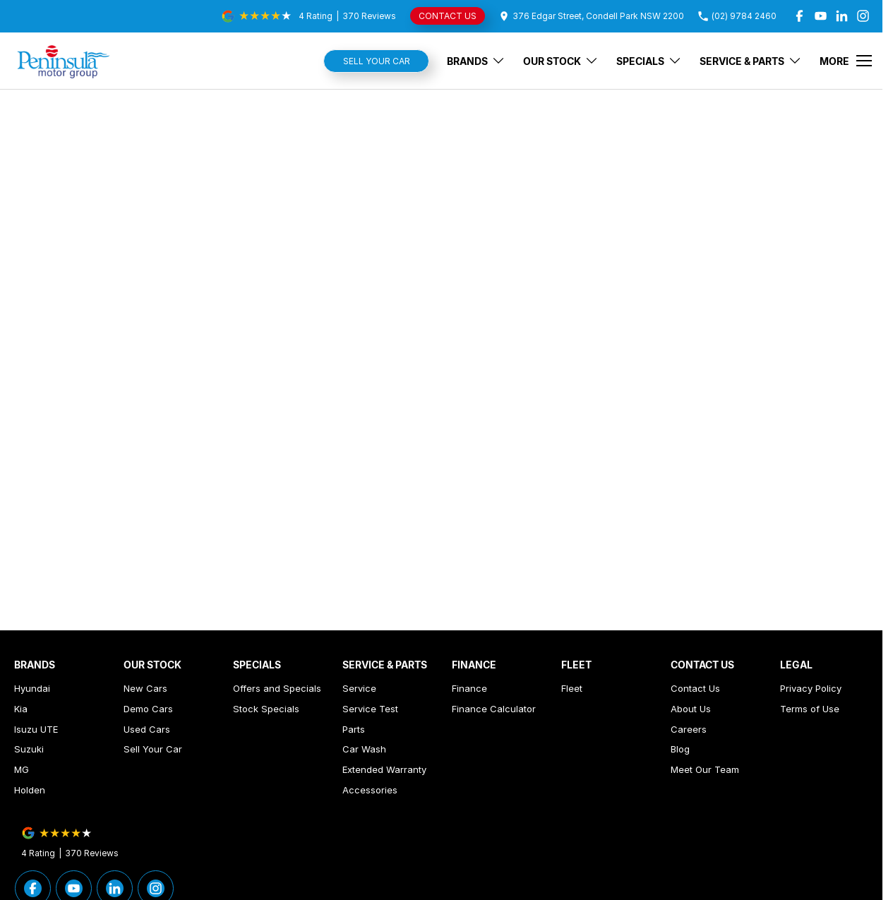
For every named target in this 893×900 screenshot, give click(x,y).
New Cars (145, 688)
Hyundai (32, 688)
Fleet (571, 688)
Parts (353, 729)
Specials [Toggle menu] (649, 61)
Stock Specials (266, 708)
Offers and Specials (277, 688)
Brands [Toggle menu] (476, 61)
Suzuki (29, 749)
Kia (21, 708)
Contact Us (695, 688)
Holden (29, 790)
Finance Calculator (494, 708)
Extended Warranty (384, 769)
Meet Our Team (705, 769)
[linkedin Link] (842, 16)
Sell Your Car (376, 61)
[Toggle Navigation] (846, 61)
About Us (691, 708)
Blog (680, 749)
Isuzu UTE (36, 729)
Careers (689, 729)
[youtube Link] (820, 16)
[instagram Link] (863, 16)
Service (359, 688)
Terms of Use (809, 708)
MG (21, 769)
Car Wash (364, 749)
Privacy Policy (810, 688)
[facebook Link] (799, 16)
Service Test (370, 708)
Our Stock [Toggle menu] (561, 61)
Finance (469, 688)
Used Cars (147, 729)
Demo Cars (148, 708)
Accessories (369, 790)
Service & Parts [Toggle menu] (751, 61)
